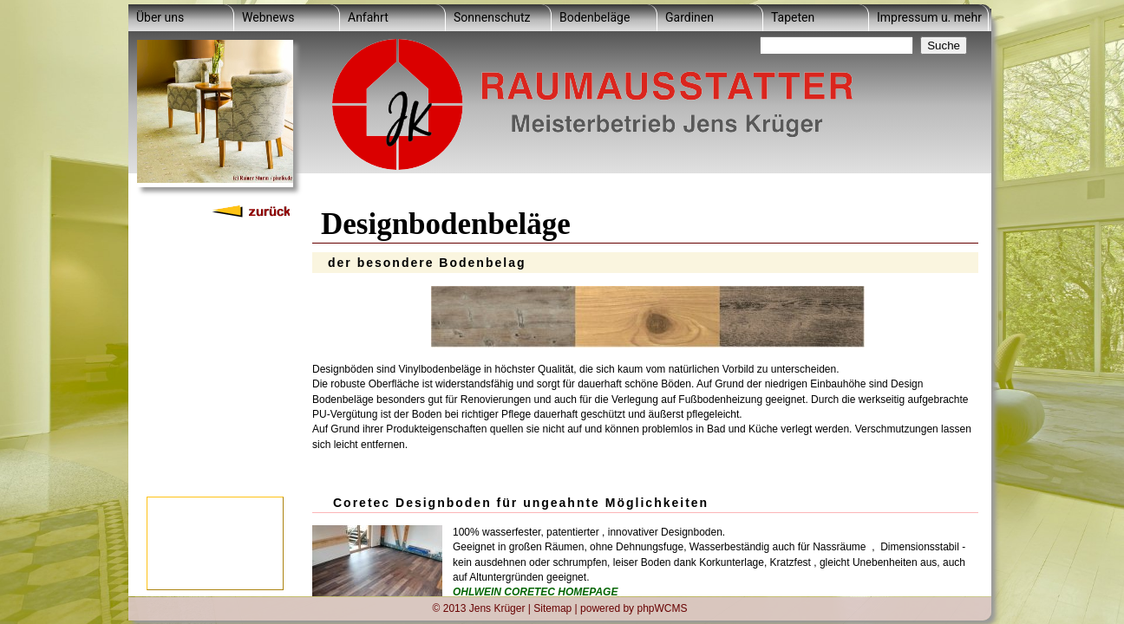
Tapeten (792, 17)
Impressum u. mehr (929, 17)
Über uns (160, 17)
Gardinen (689, 17)
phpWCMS (662, 607)
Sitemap (552, 607)
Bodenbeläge (594, 17)
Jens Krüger (497, 607)
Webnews (268, 17)
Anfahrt (368, 17)
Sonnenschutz (492, 17)
